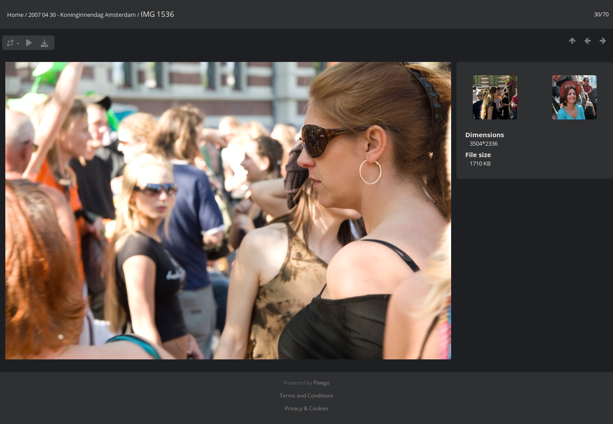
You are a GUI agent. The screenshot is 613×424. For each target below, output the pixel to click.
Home (15, 15)
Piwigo (321, 382)
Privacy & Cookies (307, 408)
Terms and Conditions (306, 395)
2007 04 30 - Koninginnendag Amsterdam (82, 15)
